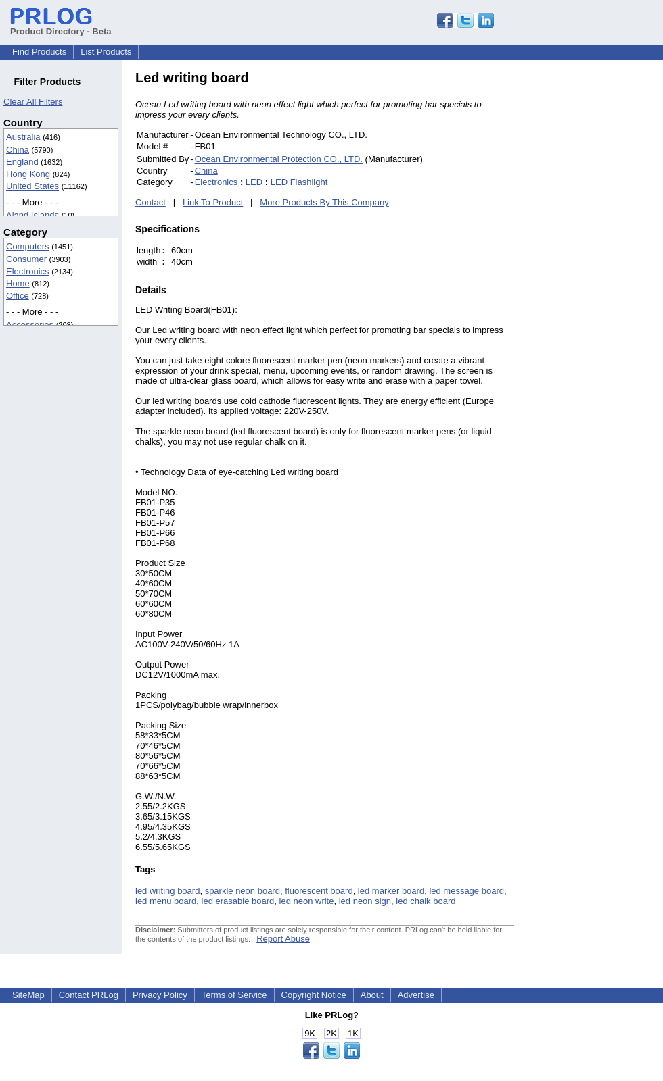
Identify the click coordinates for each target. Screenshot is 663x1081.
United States (32, 186)
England (22, 162)
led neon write (306, 901)
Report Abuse (283, 939)
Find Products (39, 52)
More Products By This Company (324, 202)
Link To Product (213, 202)
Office (17, 296)
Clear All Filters (32, 102)
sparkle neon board (242, 891)
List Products (106, 52)
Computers (27, 246)
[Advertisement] (605, 273)
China (17, 150)
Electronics (27, 271)
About (372, 995)
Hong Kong (28, 174)
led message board (466, 891)
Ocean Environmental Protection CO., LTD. (279, 159)
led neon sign (365, 901)
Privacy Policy (160, 995)
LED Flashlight (299, 182)
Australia (23, 137)
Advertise (416, 995)
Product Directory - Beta (61, 26)
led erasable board (238, 901)
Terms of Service (234, 995)
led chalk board (425, 901)
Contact (150, 202)
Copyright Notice (313, 995)
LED (254, 182)
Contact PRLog (88, 995)
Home (18, 283)
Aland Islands (32, 215)
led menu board (165, 901)
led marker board (391, 891)
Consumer (26, 259)
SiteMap (28, 995)
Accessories (29, 325)
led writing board (167, 891)
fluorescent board (318, 891)
